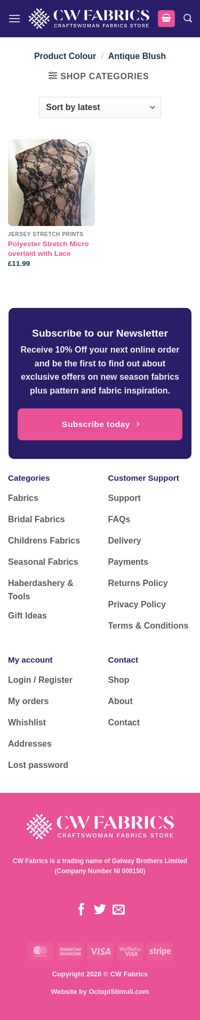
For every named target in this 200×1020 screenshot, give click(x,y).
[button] (14, 18)
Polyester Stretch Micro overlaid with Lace (48, 248)
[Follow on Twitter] (100, 910)
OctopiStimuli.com (119, 992)
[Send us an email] (119, 910)
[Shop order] (100, 107)
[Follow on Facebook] (81, 910)
